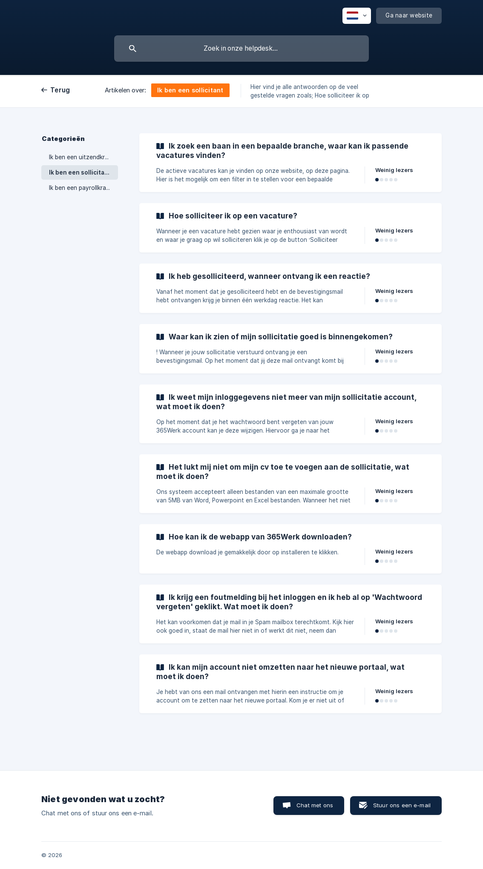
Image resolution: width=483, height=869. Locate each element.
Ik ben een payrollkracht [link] (82, 187)
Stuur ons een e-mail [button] (402, 805)
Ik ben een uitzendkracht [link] (83, 157)
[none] (356, 16)
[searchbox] (241, 48)
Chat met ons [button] (314, 805)
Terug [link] (60, 90)
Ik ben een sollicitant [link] (80, 172)
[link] (290, 162)
